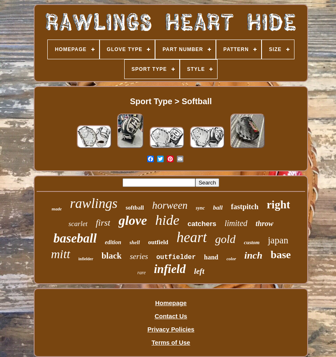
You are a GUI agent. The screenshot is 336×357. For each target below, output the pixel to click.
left (199, 271)
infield (169, 268)
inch (253, 255)
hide (167, 220)
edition (113, 242)
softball (135, 208)
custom (252, 242)
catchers (202, 224)
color (231, 258)
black (112, 256)
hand (211, 257)
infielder (86, 259)
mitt (60, 254)
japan (278, 240)
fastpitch (244, 207)
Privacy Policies (170, 329)
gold (225, 239)
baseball (75, 238)
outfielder (176, 257)
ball (217, 207)
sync (200, 208)
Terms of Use (171, 342)
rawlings (94, 203)
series (139, 256)
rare (141, 272)
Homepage (171, 302)
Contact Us (171, 316)
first (103, 222)
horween (170, 205)
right (278, 204)
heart (191, 237)
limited (236, 223)
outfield (158, 242)
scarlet (77, 224)
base (281, 255)
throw (264, 223)
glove (132, 220)
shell (135, 242)
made (57, 208)
